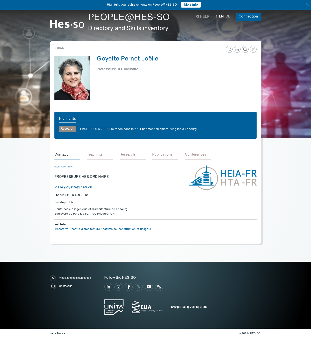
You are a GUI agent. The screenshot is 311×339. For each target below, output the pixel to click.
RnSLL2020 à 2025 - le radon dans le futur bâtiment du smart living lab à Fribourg (138, 129)
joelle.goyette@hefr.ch (73, 187)
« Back (59, 47)
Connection (248, 16)
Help (202, 17)
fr (215, 16)
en (221, 16)
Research (67, 128)
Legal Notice (57, 334)
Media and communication (70, 278)
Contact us (61, 287)
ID (229, 50)
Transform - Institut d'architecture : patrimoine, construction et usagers (102, 229)
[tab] (67, 155)
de (228, 16)
